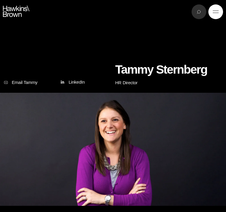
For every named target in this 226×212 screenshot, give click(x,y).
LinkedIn (72, 82)
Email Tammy (20, 82)
